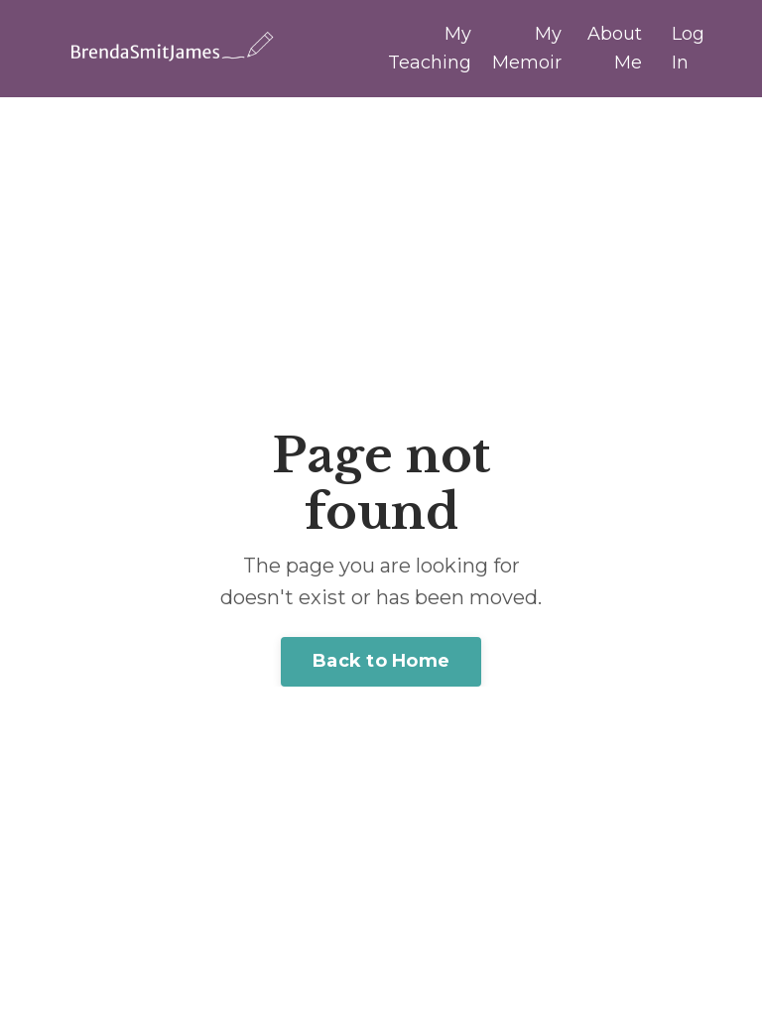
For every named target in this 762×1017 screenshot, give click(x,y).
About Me (614, 48)
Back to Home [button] (381, 661)
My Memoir (527, 48)
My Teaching (429, 48)
